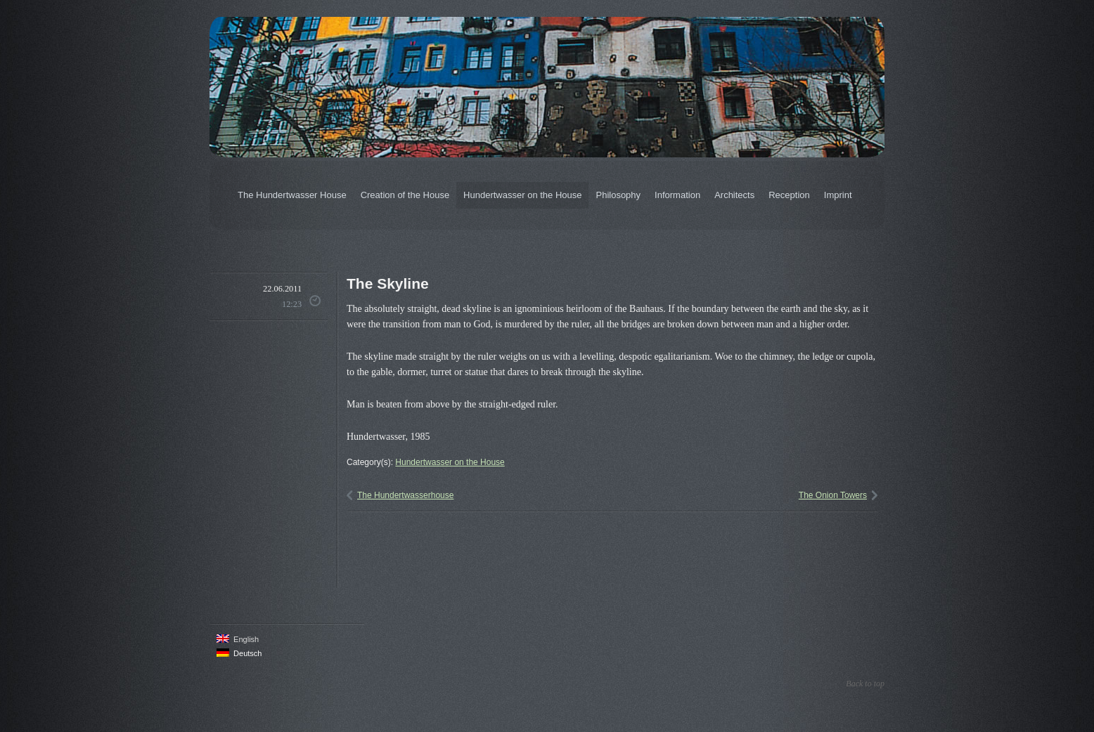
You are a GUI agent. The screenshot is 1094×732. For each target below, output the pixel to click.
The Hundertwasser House (292, 195)
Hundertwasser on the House (522, 195)
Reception (789, 195)
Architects (734, 195)
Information (677, 195)
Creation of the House (405, 195)
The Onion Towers (833, 495)
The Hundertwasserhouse (405, 495)
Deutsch (239, 653)
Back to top (865, 683)
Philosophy (618, 195)
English (238, 638)
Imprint (838, 195)
